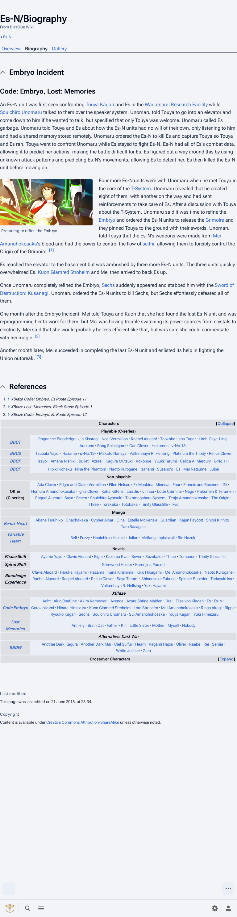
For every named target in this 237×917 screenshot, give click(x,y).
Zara (147, 650)
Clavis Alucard (78, 556)
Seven (81, 498)
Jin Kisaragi (88, 439)
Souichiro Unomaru (21, 112)
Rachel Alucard (144, 439)
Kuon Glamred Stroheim (64, 272)
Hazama (69, 453)
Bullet (84, 461)
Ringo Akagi (211, 607)
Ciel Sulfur (123, 644)
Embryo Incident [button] (36, 72)
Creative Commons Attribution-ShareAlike (82, 722)
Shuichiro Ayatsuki (106, 498)
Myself (173, 625)
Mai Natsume (194, 469)
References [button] (28, 386)
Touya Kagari (100, 104)
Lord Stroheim (146, 607)
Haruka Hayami (73, 572)
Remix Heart (15, 523)
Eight (98, 556)
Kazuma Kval (117, 556)
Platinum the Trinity (189, 453)
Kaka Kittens (112, 491)
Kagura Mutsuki (119, 461)
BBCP (15, 461)
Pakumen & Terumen (215, 491)
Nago (189, 491)
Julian (133, 537)
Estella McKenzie (142, 520)
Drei (169, 601)
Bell (73, 537)
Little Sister (139, 625)
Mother (158, 625)
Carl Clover (138, 445)
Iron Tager (187, 439)
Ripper (230, 607)
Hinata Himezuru (71, 607)
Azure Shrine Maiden (144, 601)
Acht (47, 601)
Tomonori (187, 556)
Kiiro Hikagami (149, 572)
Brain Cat (96, 625)
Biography (36, 49)
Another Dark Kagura (60, 644)
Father (112, 625)
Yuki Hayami (155, 585)
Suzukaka (154, 556)
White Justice (128, 650)
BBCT (15, 442)
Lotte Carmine (169, 491)
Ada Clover (46, 484)
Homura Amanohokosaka (53, 491)
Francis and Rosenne (201, 484)
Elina (120, 520)
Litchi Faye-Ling (213, 439)
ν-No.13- (179, 445)
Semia (217, 644)
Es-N (7, 37)
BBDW (15, 647)
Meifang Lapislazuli (158, 537)
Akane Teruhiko (49, 520)
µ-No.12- (88, 453)
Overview (11, 49)
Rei (206, 644)
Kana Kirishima (120, 572)
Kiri (124, 625)
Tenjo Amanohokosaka (188, 498)
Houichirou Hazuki (109, 537)
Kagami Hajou (161, 644)
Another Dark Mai (96, 644)
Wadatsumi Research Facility (176, 104)
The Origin (220, 498)
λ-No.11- (221, 461)
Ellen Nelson (119, 484)
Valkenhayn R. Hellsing (149, 453)
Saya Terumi (127, 578)
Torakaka (110, 504)
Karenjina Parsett (150, 564)
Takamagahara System (145, 498)
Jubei (214, 469)
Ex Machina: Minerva (151, 484)
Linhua (148, 491)
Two (174, 504)
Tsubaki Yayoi (47, 453)
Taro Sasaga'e (133, 526)
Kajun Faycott (191, 520)
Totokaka (129, 504)
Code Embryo (15, 607)
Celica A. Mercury (195, 461)
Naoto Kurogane (123, 469)
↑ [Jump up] (8, 399)
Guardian (168, 520)
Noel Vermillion (115, 439)
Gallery (59, 49)
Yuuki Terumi (165, 461)
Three (94, 504)
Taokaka (167, 439)
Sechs (108, 285)
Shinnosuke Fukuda (158, 578)
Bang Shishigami (111, 445)
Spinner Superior (193, 578)
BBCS (15, 453)
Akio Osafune (65, 601)
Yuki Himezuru (205, 614)
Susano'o (165, 469)
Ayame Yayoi (52, 556)
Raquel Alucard (48, 498)
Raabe (194, 644)
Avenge (116, 601)
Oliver (181, 644)
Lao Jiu (133, 491)
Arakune (87, 445)
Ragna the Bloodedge (56, 439)
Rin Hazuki (187, 537)
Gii (224, 484)
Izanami (147, 469)
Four (176, 484)
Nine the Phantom (90, 469)
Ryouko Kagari (63, 614)
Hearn (140, 644)
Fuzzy (85, 537)
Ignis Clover (88, 491)
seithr (148, 244)
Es (178, 469)
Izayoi (43, 461)
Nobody (188, 625)
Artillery (78, 625)
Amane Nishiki (63, 461)
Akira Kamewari (93, 601)
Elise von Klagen (190, 601)
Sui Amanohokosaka (147, 614)
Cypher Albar (102, 520)
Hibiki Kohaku (60, 469)
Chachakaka (77, 520)
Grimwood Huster (117, 564)
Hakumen (160, 445)
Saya (68, 498)
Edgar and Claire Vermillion (82, 484)
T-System (141, 188)
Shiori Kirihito (217, 520)
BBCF (15, 469)
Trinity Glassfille (154, 504)
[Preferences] (215, 908)
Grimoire (215, 220)
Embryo (107, 220)
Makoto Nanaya (113, 453)
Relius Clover (220, 453)
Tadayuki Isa (221, 578)
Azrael (97, 461)
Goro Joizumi (42, 607)
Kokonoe (143, 461)
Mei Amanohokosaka (183, 572)
